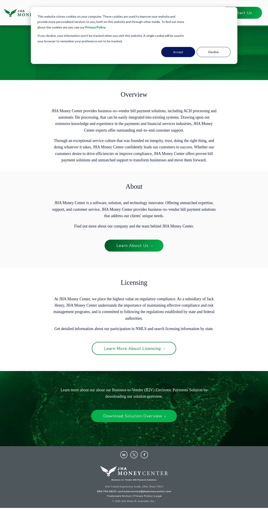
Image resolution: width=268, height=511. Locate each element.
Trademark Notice (118, 496)
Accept (178, 52)
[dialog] (134, 35)
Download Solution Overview (135, 416)
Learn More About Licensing (135, 348)
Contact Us (241, 12)
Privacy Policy (95, 27)
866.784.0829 (106, 491)
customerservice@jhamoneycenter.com (144, 491)
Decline (213, 52)
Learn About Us (134, 245)
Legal (158, 496)
